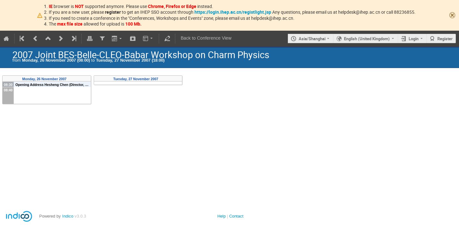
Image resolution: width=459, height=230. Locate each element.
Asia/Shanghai (312, 39)
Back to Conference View (206, 38)
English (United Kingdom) (367, 39)
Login (414, 39)
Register (445, 39)
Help (221, 216)
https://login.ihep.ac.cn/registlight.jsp (232, 12)
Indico (67, 216)
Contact (236, 216)
